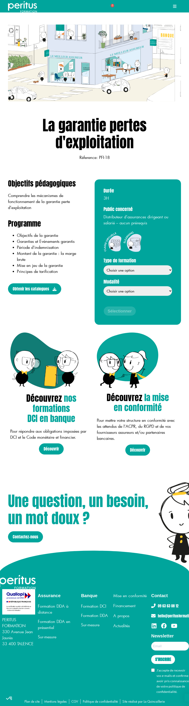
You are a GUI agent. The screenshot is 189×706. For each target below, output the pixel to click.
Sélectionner (120, 311)
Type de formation (120, 261)
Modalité (111, 282)
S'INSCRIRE (163, 659)
